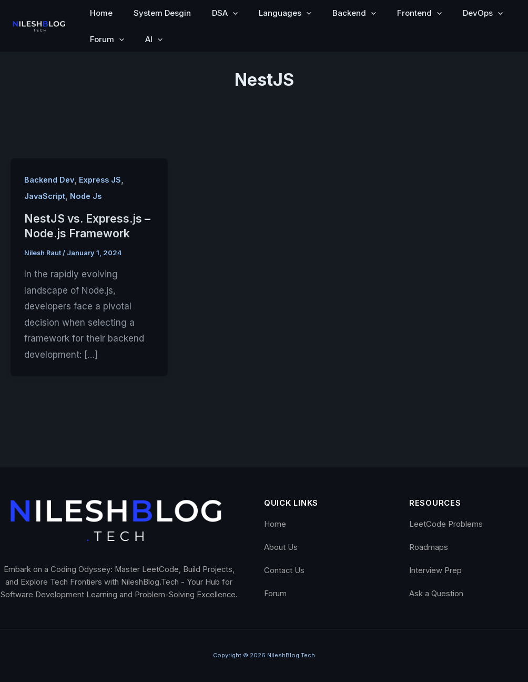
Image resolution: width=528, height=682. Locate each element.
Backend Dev (50, 180)
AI (154, 39)
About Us (281, 547)
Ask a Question (436, 593)
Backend (354, 13)
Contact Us (284, 570)
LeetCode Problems (446, 524)
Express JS (104, 180)
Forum (107, 39)
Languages (285, 13)
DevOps (483, 13)
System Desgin (162, 13)
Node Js (87, 196)
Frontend (419, 13)
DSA (225, 13)
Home (101, 13)
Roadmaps (428, 547)
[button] (233, 13)
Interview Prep (435, 570)
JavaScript (45, 196)
